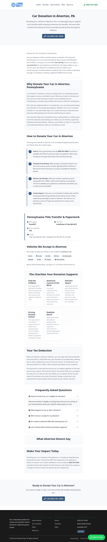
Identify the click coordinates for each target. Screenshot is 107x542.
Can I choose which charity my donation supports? (48, 427)
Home (38, 5)
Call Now (81, 531)
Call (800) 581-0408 (53, 36)
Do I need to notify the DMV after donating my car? (48, 421)
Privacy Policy (74, 538)
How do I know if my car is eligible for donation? (47, 396)
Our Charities (36, 524)
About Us (69, 5)
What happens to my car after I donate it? (45, 410)
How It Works (55, 5)
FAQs (63, 5)
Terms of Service (85, 538)
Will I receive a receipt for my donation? (44, 416)
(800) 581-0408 (91, 5)
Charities (45, 5)
